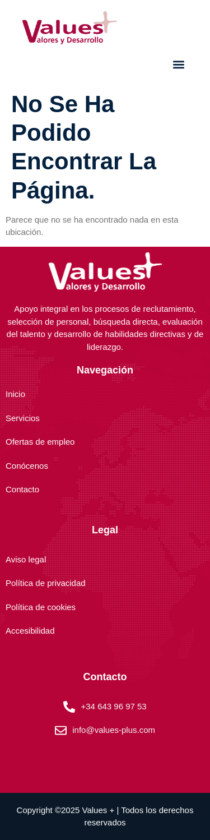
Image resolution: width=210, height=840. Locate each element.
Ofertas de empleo (40, 441)
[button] (178, 65)
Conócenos (27, 465)
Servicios (23, 418)
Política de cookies (41, 607)
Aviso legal (26, 559)
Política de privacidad (46, 583)
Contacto (22, 489)
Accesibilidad (30, 630)
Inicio (15, 394)
